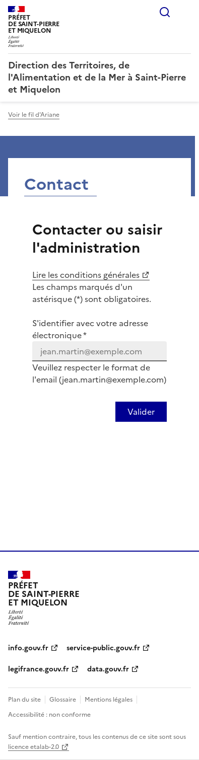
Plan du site (24, 699)
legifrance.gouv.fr (38, 669)
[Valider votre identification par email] (141, 412)
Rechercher (165, 12)
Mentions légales (108, 699)
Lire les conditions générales (86, 275)
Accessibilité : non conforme (49, 714)
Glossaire (62, 699)
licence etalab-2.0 (33, 746)
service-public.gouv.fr (103, 648)
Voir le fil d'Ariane (33, 114)
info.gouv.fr (28, 648)
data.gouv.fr (108, 669)
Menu (185, 12)
